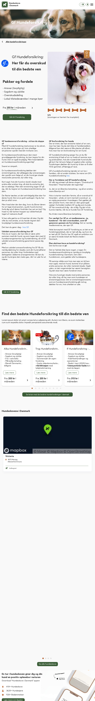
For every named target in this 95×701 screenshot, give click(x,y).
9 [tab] (60, 388)
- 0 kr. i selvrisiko (11, 359)
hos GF (26, 227)
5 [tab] (46, 388)
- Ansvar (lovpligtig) (13, 88)
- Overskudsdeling (13, 95)
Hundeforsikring (32, 627)
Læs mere (9, 373)
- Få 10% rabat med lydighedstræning (44, 367)
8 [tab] (57, 388)
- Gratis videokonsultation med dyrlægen (78, 367)
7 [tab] (53, 388)
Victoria (8, 437)
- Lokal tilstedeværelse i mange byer (23, 99)
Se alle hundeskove (47, 501)
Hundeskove (7, 627)
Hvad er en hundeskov (12, 637)
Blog (4, 641)
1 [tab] (32, 388)
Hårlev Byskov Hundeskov (17, 477)
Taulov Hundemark (61, 437)
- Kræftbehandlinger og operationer (77, 360)
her (68, 176)
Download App (8, 632)
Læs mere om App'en (13, 551)
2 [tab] (35, 388)
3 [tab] (39, 388)
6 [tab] (50, 388)
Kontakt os (7, 646)
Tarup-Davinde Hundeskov (65, 477)
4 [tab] (42, 388)
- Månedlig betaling (12, 361)
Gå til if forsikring (17, 117)
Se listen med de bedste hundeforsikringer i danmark (47, 395)
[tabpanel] (16, 358)
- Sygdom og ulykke (13, 91)
